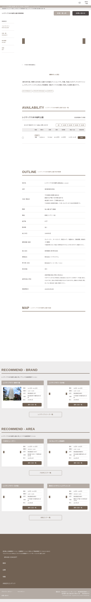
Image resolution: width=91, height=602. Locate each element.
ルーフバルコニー (27, 94)
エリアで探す (11, 8)
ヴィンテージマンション (41, 94)
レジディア (52, 94)
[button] (23, 41)
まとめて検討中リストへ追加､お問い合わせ (36, 128)
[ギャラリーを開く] (53, 74)
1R (58, 128)
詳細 (81, 140)
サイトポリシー (23, 594)
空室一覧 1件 (62, 13)
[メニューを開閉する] (86, 2)
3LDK (76, 128)
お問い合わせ (81, 13)
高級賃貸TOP (5, 8)
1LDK (64, 128)
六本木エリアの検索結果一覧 (21, 8)
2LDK (70, 128)
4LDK (82, 128)
